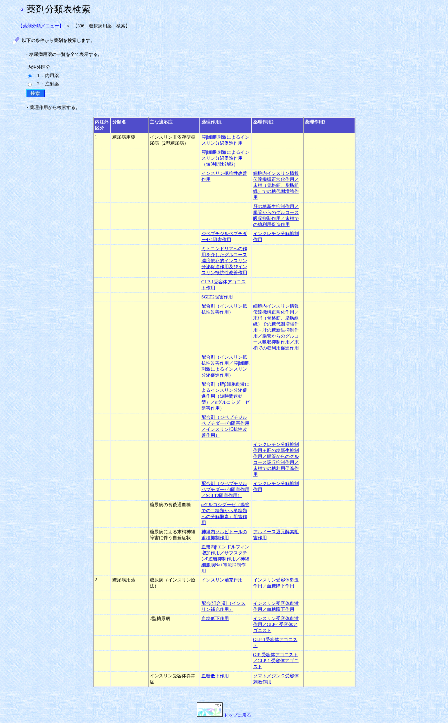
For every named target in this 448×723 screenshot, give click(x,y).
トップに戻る (224, 715)
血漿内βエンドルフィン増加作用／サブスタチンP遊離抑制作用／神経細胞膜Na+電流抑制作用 (225, 558)
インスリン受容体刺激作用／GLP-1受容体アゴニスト (276, 624)
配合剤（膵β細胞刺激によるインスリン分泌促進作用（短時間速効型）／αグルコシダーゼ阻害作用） (225, 396)
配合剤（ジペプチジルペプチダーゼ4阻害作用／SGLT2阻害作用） (225, 489)
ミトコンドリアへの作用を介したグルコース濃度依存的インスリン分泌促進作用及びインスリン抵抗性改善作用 (224, 260)
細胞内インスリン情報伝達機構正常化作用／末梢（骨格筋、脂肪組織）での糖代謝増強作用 (276, 185)
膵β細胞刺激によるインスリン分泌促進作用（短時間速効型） (225, 158)
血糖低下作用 (215, 618)
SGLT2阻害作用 (217, 296)
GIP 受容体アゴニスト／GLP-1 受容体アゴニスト (276, 660)
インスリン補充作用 (222, 579)
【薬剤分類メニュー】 (41, 25)
